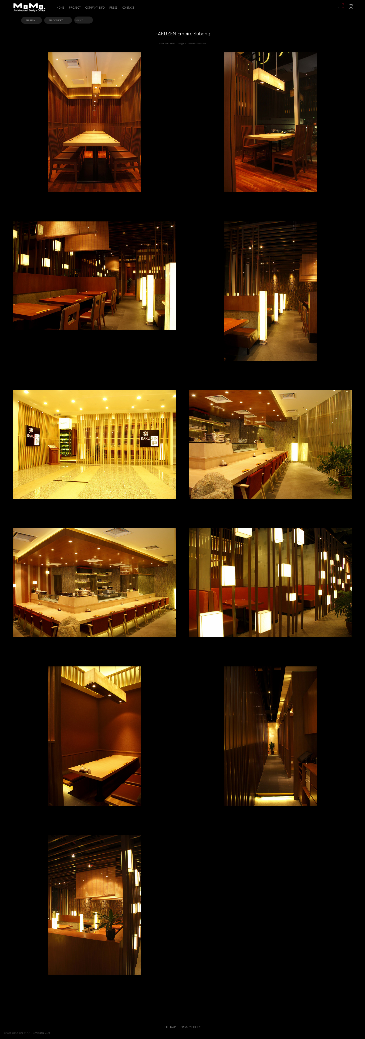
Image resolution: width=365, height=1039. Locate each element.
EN (343, 7)
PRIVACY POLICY (190, 1027)
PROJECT (75, 7)
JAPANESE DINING (196, 43)
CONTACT (128, 7)
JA (338, 7)
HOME (60, 7)
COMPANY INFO (95, 7)
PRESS (113, 7)
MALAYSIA (170, 43)
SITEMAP (170, 1027)
